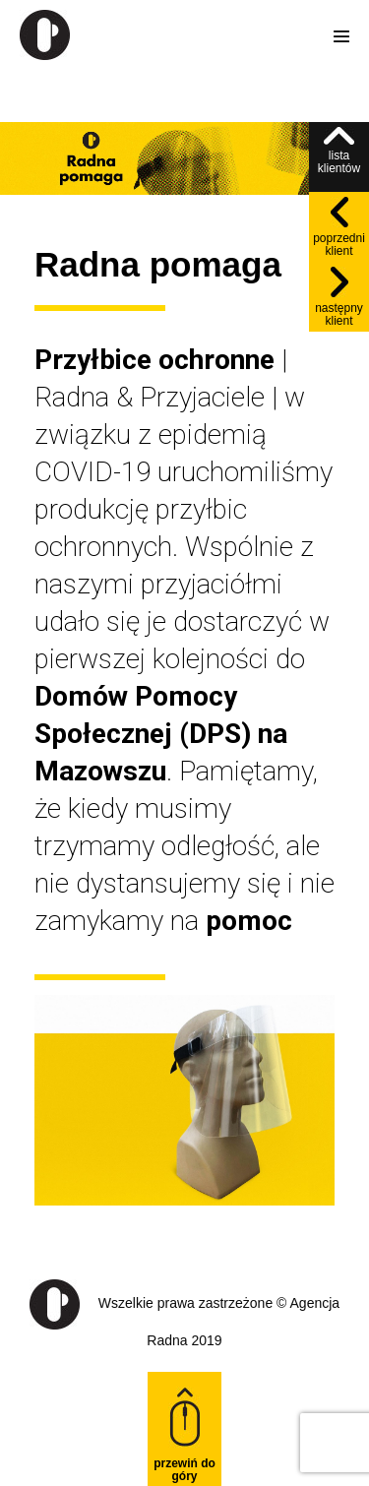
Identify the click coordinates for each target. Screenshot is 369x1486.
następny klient (339, 297)
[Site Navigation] (341, 36)
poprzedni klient (339, 227)
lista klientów (339, 151)
